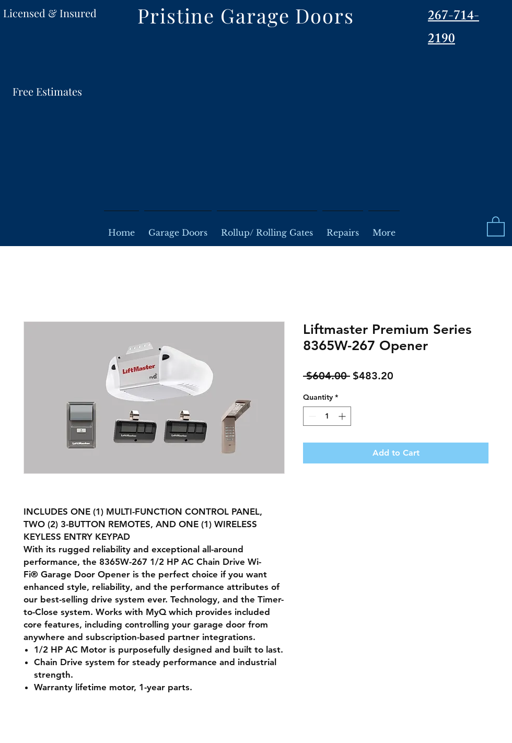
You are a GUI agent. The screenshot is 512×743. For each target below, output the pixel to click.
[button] (496, 225)
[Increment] (343, 416)
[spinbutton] (327, 416)
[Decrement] (311, 416)
